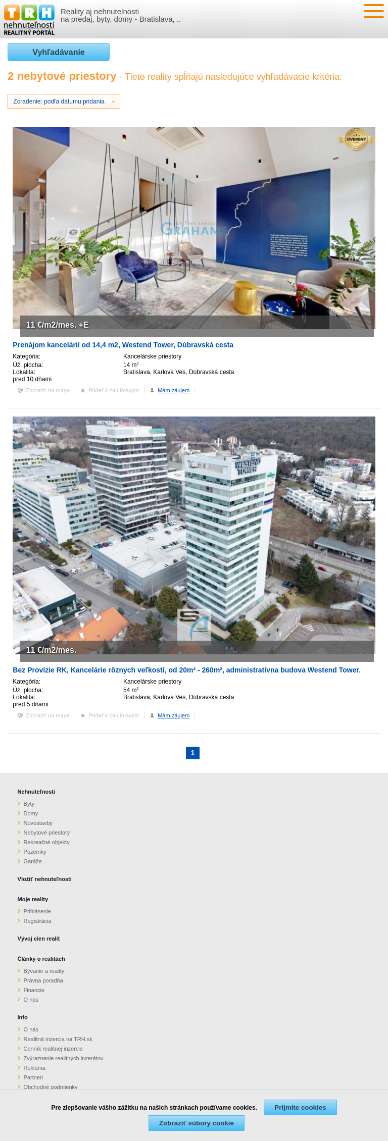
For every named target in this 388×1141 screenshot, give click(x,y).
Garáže (33, 861)
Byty (29, 804)
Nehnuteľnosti (37, 792)
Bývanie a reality (44, 971)
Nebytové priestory (47, 832)
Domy (31, 813)
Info (23, 1017)
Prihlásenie (37, 911)
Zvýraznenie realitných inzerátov (64, 1058)
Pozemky (35, 852)
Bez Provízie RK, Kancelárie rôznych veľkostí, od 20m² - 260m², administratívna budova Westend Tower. (187, 670)
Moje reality (33, 899)
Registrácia (38, 921)
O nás (31, 1000)
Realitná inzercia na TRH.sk (58, 1039)
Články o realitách (41, 959)
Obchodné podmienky (51, 1087)
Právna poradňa (43, 980)
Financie (34, 990)
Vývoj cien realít (39, 939)
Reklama (34, 1068)
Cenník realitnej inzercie (53, 1049)
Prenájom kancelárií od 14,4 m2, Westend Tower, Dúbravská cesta (123, 345)
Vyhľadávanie (58, 52)
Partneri (33, 1077)
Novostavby (38, 823)
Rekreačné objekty (47, 842)
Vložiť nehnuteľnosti (45, 879)
